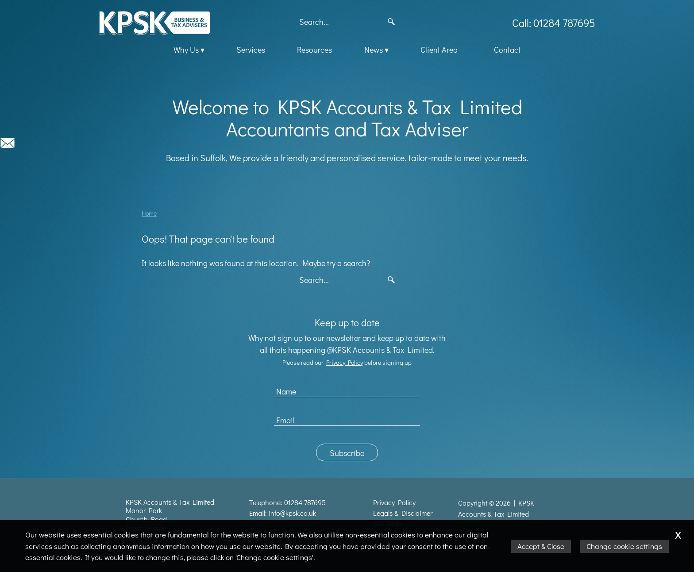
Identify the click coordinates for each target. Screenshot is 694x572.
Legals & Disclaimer (402, 513)
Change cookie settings (624, 546)
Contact (507, 49)
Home (149, 213)
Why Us (186, 49)
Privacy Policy (344, 362)
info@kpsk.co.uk (292, 513)
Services (250, 49)
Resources (314, 49)
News (373, 49)
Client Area (439, 49)
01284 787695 (305, 502)
